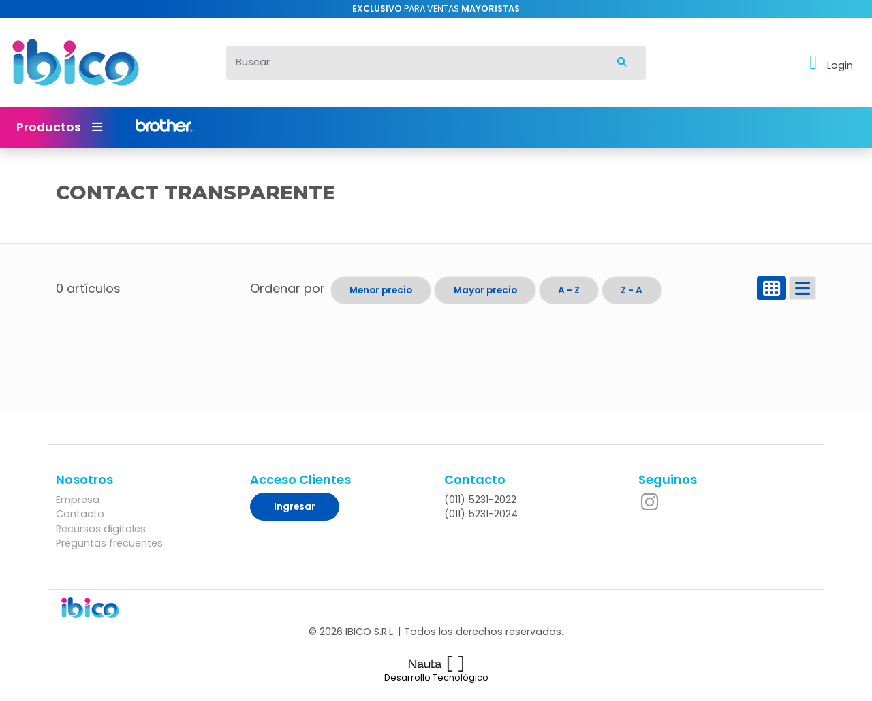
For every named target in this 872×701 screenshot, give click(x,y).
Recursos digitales (101, 529)
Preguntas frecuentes (109, 543)
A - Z (569, 290)
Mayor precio (485, 290)
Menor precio (380, 290)
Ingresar (294, 506)
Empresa (77, 499)
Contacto (80, 514)
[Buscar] (412, 63)
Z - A (631, 290)
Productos (59, 127)
